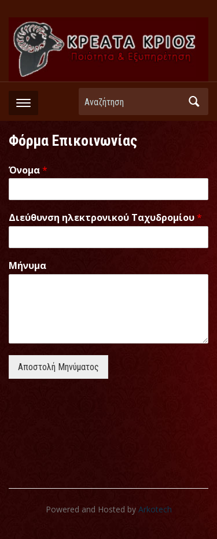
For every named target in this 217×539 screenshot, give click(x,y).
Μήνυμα (27, 266)
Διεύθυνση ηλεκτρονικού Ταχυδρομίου (105, 218)
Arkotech (155, 509)
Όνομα (28, 170)
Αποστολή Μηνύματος (58, 366)
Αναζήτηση (194, 101)
